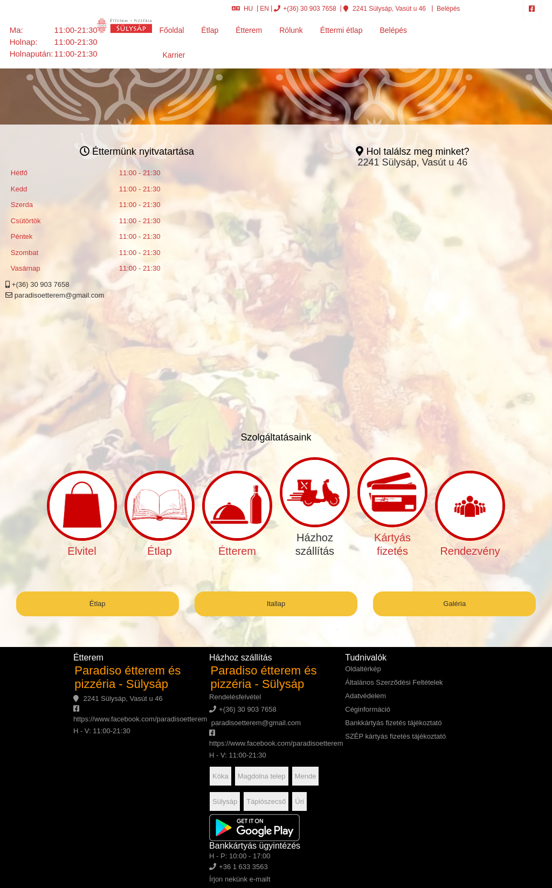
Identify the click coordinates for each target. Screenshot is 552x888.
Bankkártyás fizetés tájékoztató (393, 723)
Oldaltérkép (363, 669)
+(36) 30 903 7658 (305, 8)
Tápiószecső (266, 801)
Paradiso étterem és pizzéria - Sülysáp (127, 677)
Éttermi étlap (341, 30)
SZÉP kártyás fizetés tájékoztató (395, 736)
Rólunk (291, 30)
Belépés (447, 8)
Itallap (276, 604)
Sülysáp (224, 801)
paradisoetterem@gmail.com (54, 295)
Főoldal (171, 30)
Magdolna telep (262, 776)
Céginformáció (367, 709)
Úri (299, 801)
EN (264, 8)
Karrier (173, 55)
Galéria (454, 604)
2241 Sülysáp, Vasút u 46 (384, 8)
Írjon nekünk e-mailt (239, 879)
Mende (305, 776)
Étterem (249, 30)
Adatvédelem (365, 696)
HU (242, 8)
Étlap (209, 30)
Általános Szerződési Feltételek (394, 682)
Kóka (220, 776)
